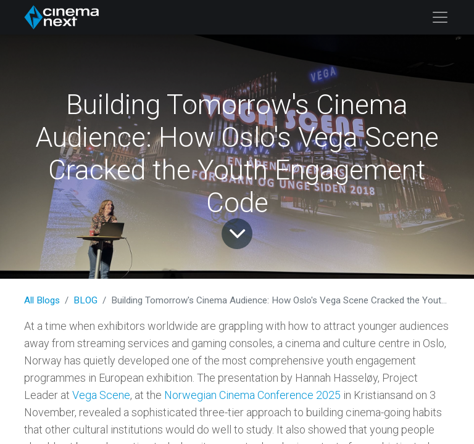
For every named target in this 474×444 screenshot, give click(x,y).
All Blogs (42, 300)
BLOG (85, 300)
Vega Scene (101, 394)
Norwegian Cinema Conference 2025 (252, 394)
